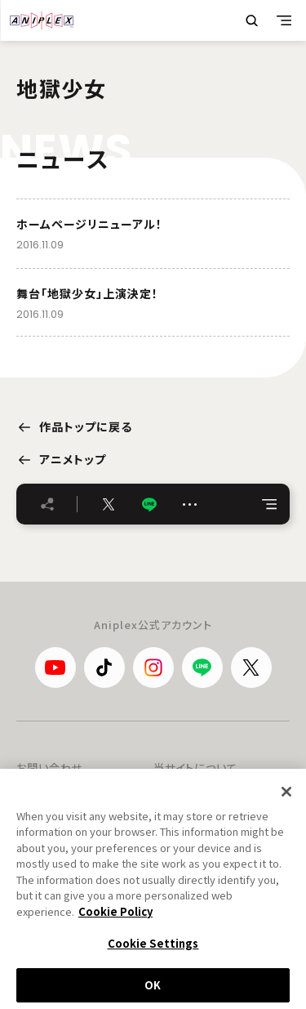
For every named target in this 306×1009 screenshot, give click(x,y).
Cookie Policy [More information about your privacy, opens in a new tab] (115, 918)
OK (152, 991)
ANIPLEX (41, 20)
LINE (149, 504)
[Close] (286, 797)
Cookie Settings (153, 950)
